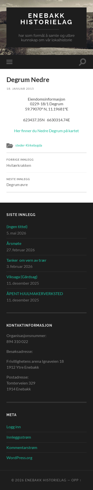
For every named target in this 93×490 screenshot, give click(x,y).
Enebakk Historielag (46, 19)
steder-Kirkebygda (28, 145)
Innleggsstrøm (18, 437)
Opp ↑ (76, 480)
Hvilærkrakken (46, 163)
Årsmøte (13, 243)
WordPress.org (19, 457)
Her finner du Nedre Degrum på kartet (46, 130)
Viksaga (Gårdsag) (21, 276)
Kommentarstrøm (21, 447)
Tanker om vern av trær (26, 260)
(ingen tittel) (17, 226)
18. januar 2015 (20, 88)
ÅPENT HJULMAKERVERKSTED (34, 293)
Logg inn (13, 426)
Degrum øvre (46, 182)
